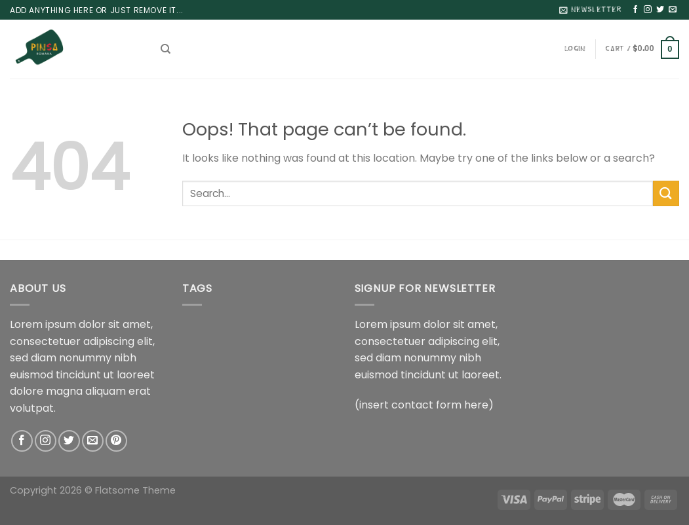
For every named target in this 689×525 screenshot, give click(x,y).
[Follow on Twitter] (660, 9)
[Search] (165, 49)
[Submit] (666, 193)
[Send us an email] (673, 9)
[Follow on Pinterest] (116, 441)
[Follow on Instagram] (648, 9)
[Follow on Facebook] (635, 9)
